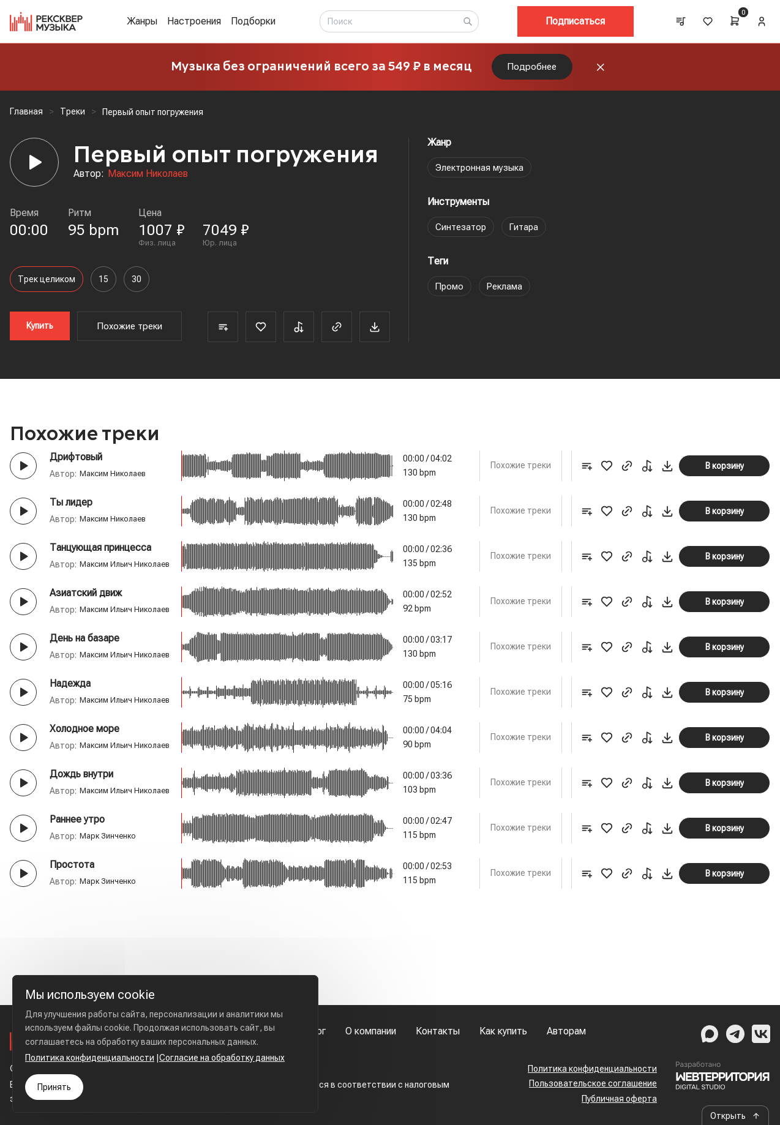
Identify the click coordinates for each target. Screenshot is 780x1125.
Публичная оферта (619, 1099)
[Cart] (734, 20)
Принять (54, 1087)
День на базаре (84, 672)
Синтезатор (462, 235)
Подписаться (575, 21)
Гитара (528, 235)
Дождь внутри (81, 847)
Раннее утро (77, 905)
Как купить (503, 1031)
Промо (450, 294)
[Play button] (23, 473)
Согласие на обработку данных (222, 1058)
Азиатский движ (86, 613)
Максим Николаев (148, 181)
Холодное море (84, 788)
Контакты (438, 1031)
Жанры (142, 21)
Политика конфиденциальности (592, 1069)
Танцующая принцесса (100, 555)
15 (103, 287)
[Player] (34, 170)
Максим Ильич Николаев (99, 586)
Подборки (253, 21)
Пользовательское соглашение (593, 1083)
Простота (72, 951)
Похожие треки (130, 334)
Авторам (566, 1031)
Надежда (70, 730)
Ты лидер (71, 511)
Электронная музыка (482, 175)
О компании (370, 1031)
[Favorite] (261, 335)
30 (136, 287)
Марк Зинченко (110, 922)
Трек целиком (46, 287)
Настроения (194, 21)
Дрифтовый (76, 465)
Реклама (508, 294)
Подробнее (532, 71)
